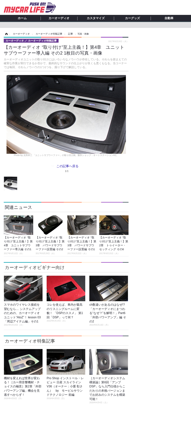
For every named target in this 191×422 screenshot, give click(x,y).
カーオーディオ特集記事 (30, 340)
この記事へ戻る (67, 169)
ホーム (22, 18)
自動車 (169, 18)
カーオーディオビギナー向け (35, 267)
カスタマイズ (96, 18)
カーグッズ (132, 18)
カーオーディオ (58, 18)
